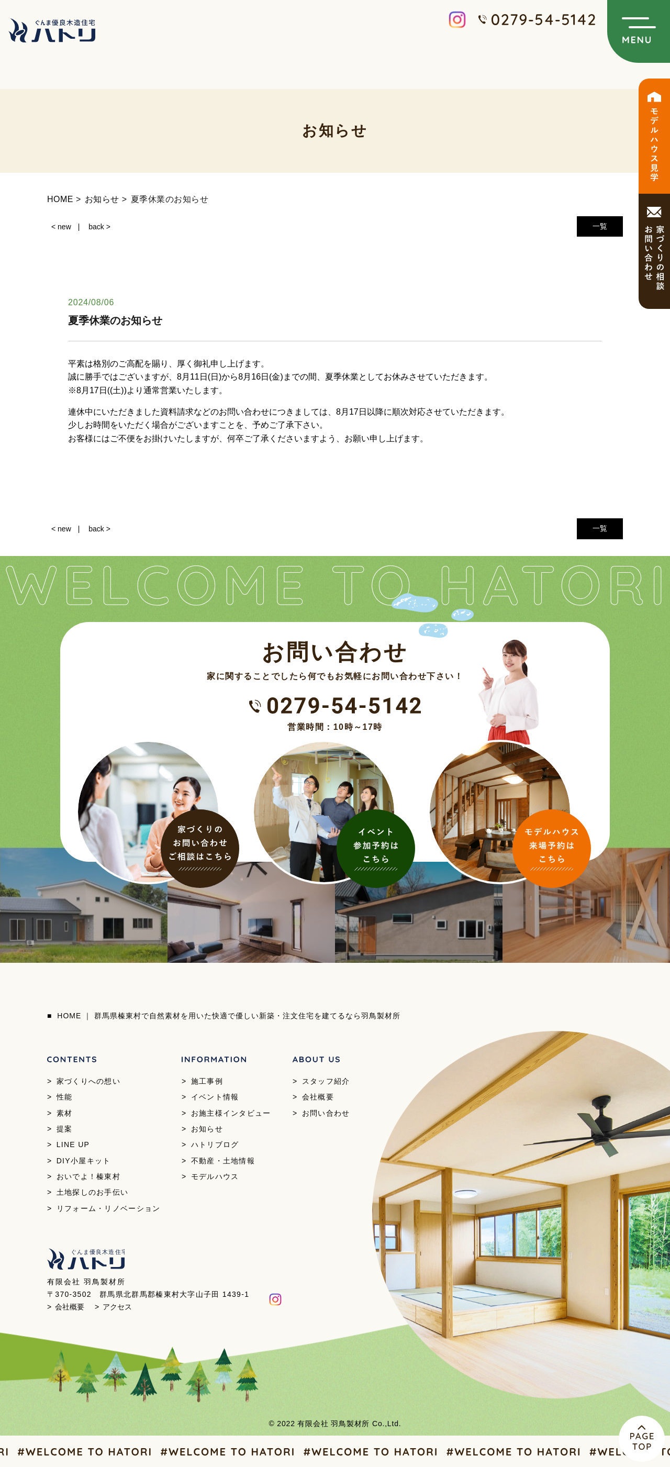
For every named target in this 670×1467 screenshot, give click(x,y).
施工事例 (207, 1081)
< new (61, 227)
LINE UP (73, 1144)
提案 (65, 1129)
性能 (65, 1097)
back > (99, 227)
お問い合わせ (326, 1113)
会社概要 (318, 1097)
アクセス (117, 1307)
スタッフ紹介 (326, 1081)
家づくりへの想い (88, 1081)
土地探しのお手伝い (93, 1192)
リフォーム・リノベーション (109, 1208)
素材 (65, 1113)
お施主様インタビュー (231, 1113)
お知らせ (207, 1129)
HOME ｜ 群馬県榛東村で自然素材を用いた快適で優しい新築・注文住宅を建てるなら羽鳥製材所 (228, 1016)
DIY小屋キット (84, 1161)
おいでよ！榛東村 (88, 1176)
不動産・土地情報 (223, 1161)
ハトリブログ (215, 1144)
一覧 (600, 226)
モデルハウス (215, 1176)
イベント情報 (215, 1097)
